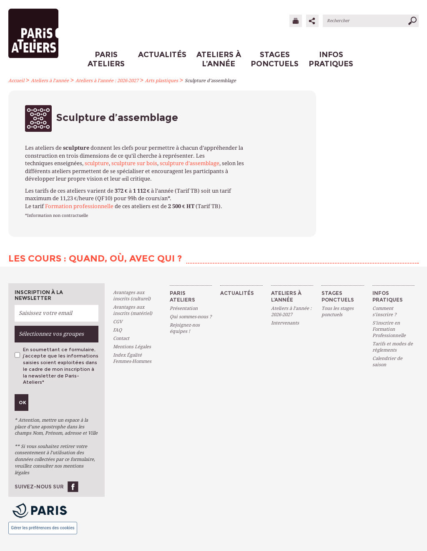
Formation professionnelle (79, 206)
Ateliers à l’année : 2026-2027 (106, 80)
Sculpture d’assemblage (210, 80)
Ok (22, 402)
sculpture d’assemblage (189, 163)
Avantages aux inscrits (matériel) (132, 310)
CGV (117, 322)
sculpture (97, 163)
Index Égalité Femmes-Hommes (132, 358)
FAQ (117, 330)
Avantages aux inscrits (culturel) (132, 296)
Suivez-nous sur (39, 486)
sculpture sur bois (134, 163)
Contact (121, 338)
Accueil (16, 80)
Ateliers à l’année (50, 80)
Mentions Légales (132, 347)
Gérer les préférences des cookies (42, 528)
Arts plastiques (161, 80)
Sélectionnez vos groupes (51, 334)
